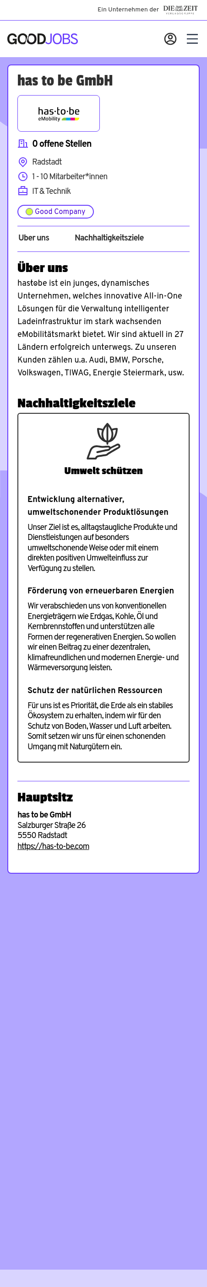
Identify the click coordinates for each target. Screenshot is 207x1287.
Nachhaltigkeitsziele (109, 239)
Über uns (33, 239)
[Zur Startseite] (42, 38)
